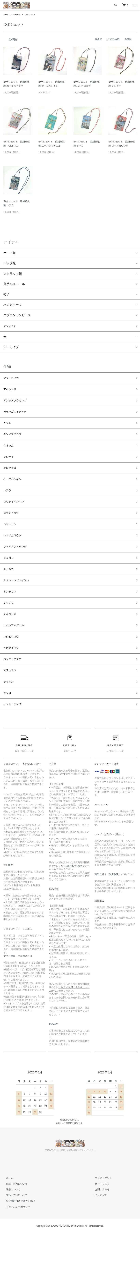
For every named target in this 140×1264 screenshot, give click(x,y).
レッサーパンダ (14, 732)
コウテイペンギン (15, 513)
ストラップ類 (12, 273)
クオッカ (9, 452)
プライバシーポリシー (15, 1235)
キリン (8, 428)
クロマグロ (11, 477)
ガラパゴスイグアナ (17, 416)
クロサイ (9, 464)
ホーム (6, 14)
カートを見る (99, 1212)
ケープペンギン (14, 489)
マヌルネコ (11, 696)
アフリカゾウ (12, 379)
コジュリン (11, 537)
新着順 (98, 39)
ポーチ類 (18, 14)
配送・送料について (14, 1212)
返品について (10, 1218)
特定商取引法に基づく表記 (17, 1229)
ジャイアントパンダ (17, 562)
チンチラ (9, 623)
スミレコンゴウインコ (18, 598)
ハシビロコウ (12, 659)
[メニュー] (135, 5)
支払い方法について (14, 1224)
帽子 (6, 294)
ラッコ (8, 720)
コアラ (8, 501)
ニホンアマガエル (15, 647)
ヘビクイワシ (12, 671)
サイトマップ (99, 1224)
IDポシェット (33, 14)
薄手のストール (14, 284)
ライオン (9, 708)
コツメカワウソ (14, 550)
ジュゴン (9, 574)
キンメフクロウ (14, 440)
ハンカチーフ (12, 304)
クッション (11, 326)
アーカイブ (11, 348)
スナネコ (9, 586)
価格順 (127, 39)
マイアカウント (100, 1206)
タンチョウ (11, 610)
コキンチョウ (12, 525)
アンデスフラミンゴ (17, 403)
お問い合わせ (99, 1218)
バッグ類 (9, 263)
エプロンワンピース (17, 315)
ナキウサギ (11, 635)
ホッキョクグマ (14, 683)
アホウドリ (11, 391)
